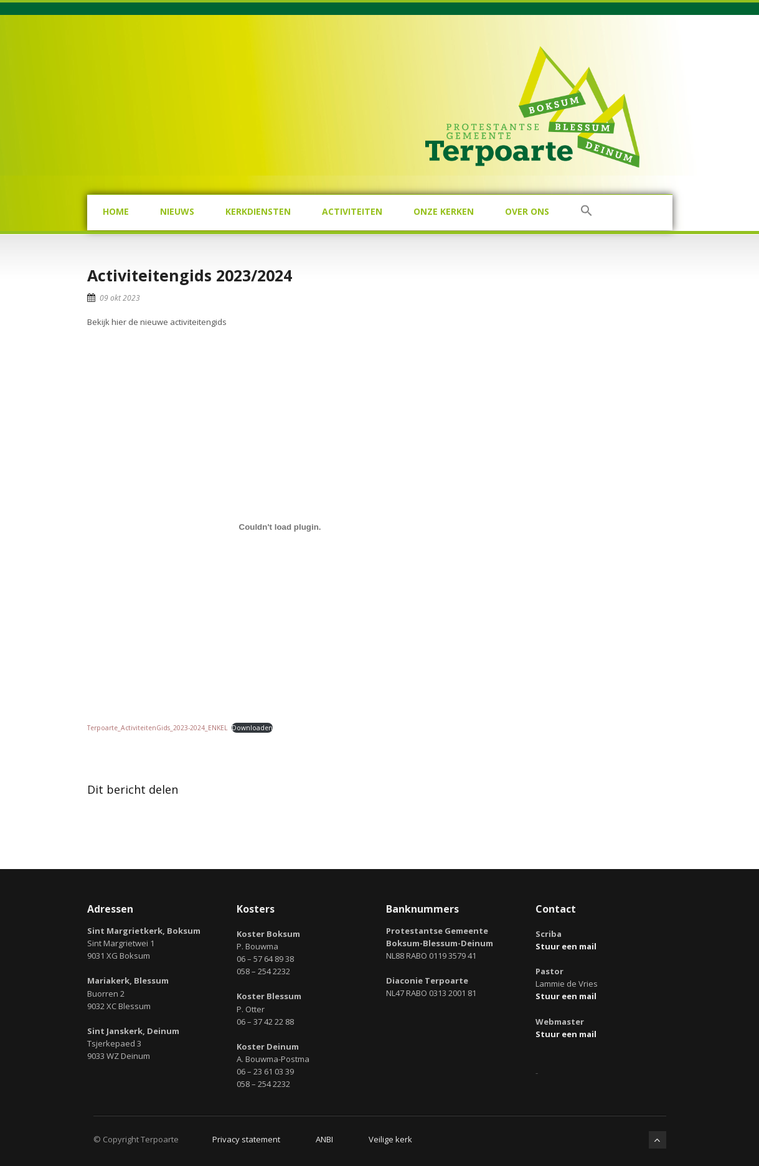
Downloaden (252, 727)
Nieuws (177, 211)
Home (116, 211)
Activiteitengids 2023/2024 (189, 275)
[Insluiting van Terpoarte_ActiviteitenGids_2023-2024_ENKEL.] (280, 527)
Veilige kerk (390, 1139)
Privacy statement (246, 1139)
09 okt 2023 (120, 298)
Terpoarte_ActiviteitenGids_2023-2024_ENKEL (157, 727)
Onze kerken (443, 211)
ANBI (324, 1139)
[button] (586, 212)
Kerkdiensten (258, 211)
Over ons (527, 211)
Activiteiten (352, 211)
